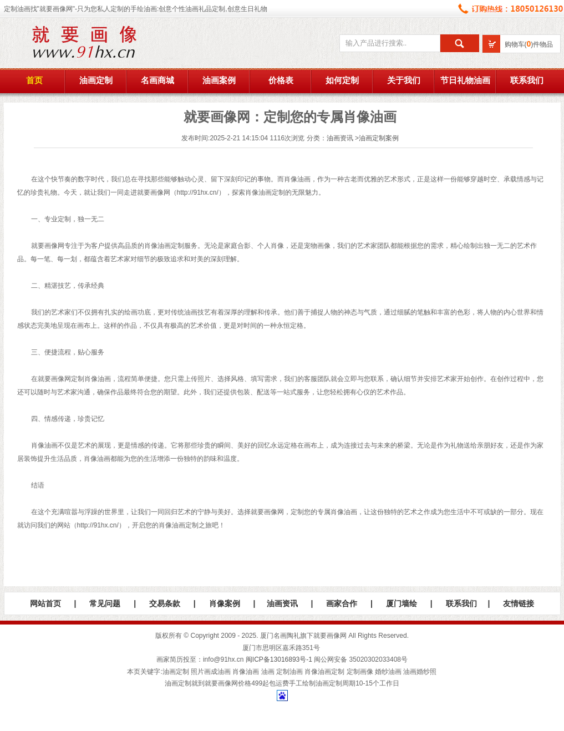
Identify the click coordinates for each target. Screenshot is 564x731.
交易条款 (164, 603)
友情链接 (518, 603)
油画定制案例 (379, 138)
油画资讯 (340, 138)
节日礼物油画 (465, 80)
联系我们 (526, 80)
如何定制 (342, 80)
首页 (34, 80)
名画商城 (157, 80)
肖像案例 (224, 603)
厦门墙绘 (401, 603)
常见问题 (104, 603)
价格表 (280, 80)
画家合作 (341, 603)
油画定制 (96, 80)
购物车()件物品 (529, 44)
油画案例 (219, 80)
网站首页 (45, 603)
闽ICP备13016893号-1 (279, 659)
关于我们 (403, 80)
